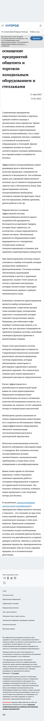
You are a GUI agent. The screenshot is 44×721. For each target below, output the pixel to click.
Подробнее (15, 673)
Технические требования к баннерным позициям (19, 620)
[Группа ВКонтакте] (4, 578)
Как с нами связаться (10, 612)
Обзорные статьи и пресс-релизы (14, 616)
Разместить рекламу (9, 624)
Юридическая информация (12, 599)
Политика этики (8, 595)
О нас (4, 591)
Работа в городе (36, 32)
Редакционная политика (11, 608)
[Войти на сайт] (40, 25)
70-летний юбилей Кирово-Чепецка (14, 32)
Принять (36, 38)
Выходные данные (9, 629)
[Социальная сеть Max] (4, 582)
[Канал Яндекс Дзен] (15, 578)
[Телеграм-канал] (11, 578)
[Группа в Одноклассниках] (8, 578)
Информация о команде (11, 603)
